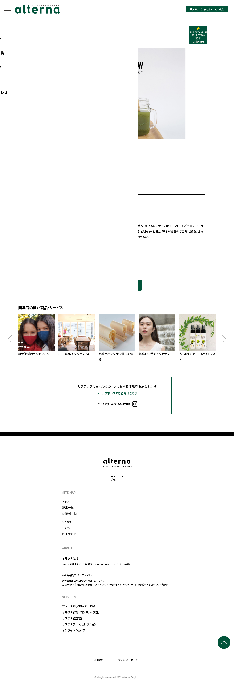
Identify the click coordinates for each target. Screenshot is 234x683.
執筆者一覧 (69, 513)
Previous (12, 339)
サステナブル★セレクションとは (207, 9)
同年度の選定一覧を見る (117, 285)
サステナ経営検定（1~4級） (78, 606)
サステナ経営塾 (72, 618)
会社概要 (67, 522)
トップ (65, 501)
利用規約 (98, 660)
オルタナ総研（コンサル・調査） (81, 612)
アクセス (66, 528)
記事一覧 (68, 507)
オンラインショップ (73, 630)
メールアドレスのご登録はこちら (117, 393)
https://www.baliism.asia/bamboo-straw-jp (77, 251)
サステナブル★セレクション (79, 624)
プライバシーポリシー (129, 660)
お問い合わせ (69, 534)
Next (222, 339)
